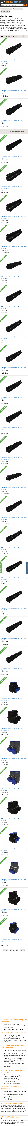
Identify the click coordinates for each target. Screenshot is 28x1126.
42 (11, 950)
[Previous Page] (3, 950)
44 (17, 950)
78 (21, 950)
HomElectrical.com (6, 9)
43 (14, 950)
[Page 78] (21, 950)
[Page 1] (6, 950)
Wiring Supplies (5, 12)
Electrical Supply (18, 9)
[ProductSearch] (12, 5)
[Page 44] (16, 950)
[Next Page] (24, 950)
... (8, 950)
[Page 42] (10, 950)
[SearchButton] (25, 5)
